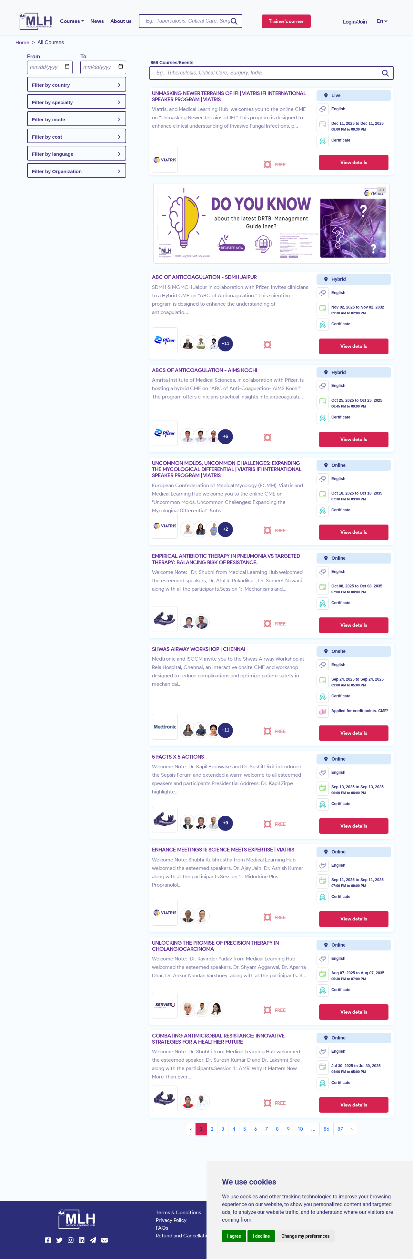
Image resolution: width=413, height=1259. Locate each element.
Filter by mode (48, 119)
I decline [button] (261, 1236)
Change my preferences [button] (305, 1236)
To (83, 56)
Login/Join (355, 22)
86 (326, 1129)
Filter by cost (47, 137)
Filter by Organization (57, 171)
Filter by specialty (52, 102)
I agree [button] (234, 1236)
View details (353, 162)
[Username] (190, 21)
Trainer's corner (286, 21)
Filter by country (51, 85)
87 (340, 1129)
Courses (70, 21)
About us (121, 21)
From (33, 56)
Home (22, 42)
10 (300, 1129)
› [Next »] (352, 1129)
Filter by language (52, 154)
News (97, 21)
